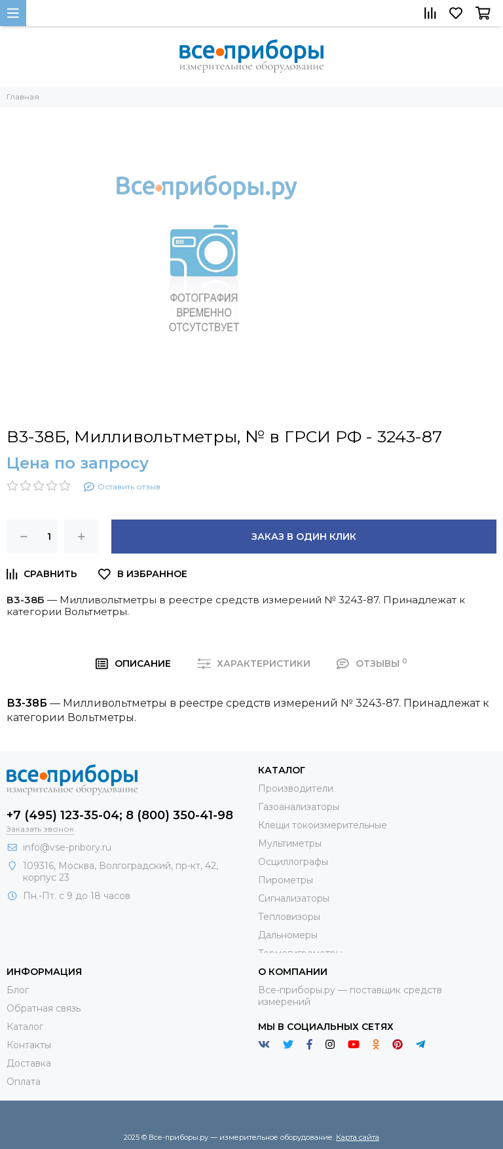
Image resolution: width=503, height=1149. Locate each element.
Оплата (24, 1081)
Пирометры (285, 880)
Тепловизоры (289, 917)
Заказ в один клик (304, 536)
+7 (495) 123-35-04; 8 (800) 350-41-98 (120, 815)
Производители (295, 788)
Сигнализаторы (293, 898)
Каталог (25, 1027)
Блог (18, 990)
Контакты (29, 1045)
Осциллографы (293, 862)
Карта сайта (357, 1137)
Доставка (29, 1063)
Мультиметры (290, 843)
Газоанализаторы (298, 807)
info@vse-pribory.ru (67, 847)
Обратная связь (44, 1008)
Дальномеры (288, 935)
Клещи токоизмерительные (322, 825)
